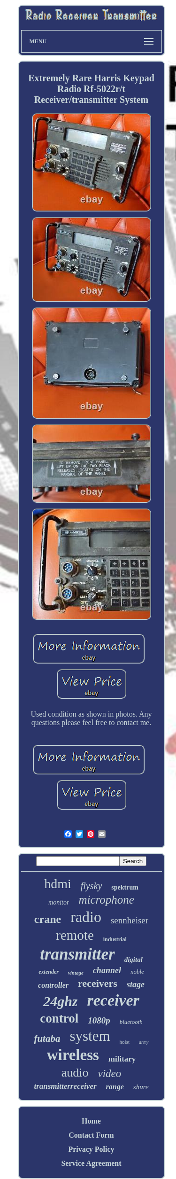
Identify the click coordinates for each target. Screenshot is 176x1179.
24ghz (60, 1001)
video (109, 1073)
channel (107, 970)
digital (133, 959)
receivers (97, 983)
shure (141, 1087)
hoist (125, 1042)
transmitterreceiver (65, 1086)
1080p (99, 1020)
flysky (91, 886)
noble (137, 971)
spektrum (124, 887)
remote (75, 935)
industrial (115, 939)
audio (75, 1072)
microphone (106, 899)
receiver (113, 1000)
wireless (73, 1054)
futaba (47, 1038)
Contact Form (91, 1135)
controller (53, 985)
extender (48, 971)
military (122, 1058)
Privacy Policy (91, 1149)
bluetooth (131, 1021)
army (144, 1042)
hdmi (57, 883)
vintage (76, 973)
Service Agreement (91, 1163)
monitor (58, 902)
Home (91, 1121)
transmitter (77, 954)
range (115, 1087)
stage (136, 984)
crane (47, 919)
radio (85, 916)
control (59, 1018)
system (89, 1036)
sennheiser (129, 920)
